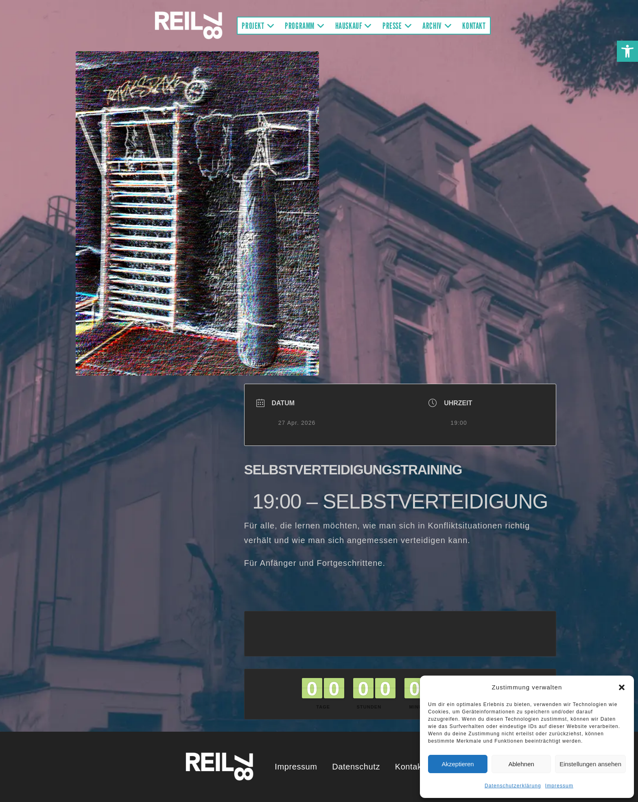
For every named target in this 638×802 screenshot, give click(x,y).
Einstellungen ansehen (590, 764)
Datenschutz (356, 766)
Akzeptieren (457, 764)
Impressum (559, 786)
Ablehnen (521, 764)
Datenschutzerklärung (513, 786)
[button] (627, 51)
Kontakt (409, 766)
